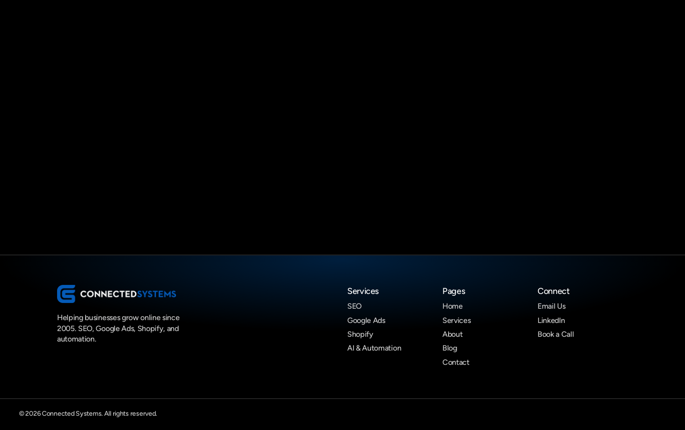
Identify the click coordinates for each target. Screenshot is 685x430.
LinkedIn (551, 320)
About (452, 334)
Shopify (360, 334)
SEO (354, 306)
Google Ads (366, 320)
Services (456, 320)
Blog (449, 347)
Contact (456, 362)
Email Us (551, 306)
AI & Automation (374, 347)
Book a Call (556, 334)
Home (452, 306)
